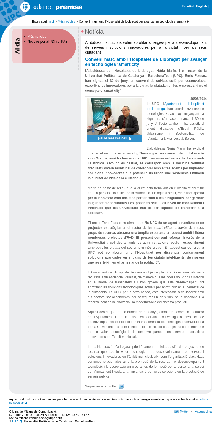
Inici (51, 21)
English (201, 6)
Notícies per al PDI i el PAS (47, 42)
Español (188, 6)
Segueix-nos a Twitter (101, 386)
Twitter (184, 411)
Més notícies (66, 21)
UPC (17, 421)
